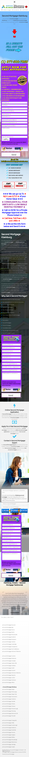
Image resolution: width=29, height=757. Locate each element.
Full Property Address (8, 347)
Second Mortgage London (9, 677)
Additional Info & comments (9, 373)
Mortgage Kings (5, 752)
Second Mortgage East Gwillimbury (11, 649)
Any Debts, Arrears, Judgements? (11, 367)
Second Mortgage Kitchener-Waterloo (12, 651)
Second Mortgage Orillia (8, 722)
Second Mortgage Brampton (9, 639)
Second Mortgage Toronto (9, 732)
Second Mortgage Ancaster (9, 625)
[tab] (14, 491)
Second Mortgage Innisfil (8, 668)
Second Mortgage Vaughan (9, 734)
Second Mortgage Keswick (9, 670)
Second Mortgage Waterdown (10, 742)
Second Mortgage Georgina (9, 660)
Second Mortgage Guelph (9, 746)
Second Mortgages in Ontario (16, 750)
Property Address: (7, 108)
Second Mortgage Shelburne (9, 727)
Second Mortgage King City (9, 675)
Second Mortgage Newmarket (10, 696)
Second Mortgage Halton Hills (10, 663)
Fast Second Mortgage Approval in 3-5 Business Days (13, 491)
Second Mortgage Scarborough (10, 725)
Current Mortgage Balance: (9, 122)
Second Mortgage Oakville (9, 701)
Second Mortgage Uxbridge (9, 744)
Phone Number (6, 114)
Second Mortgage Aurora (9, 629)
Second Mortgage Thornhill (9, 715)
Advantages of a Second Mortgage (11, 507)
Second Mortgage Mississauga (10, 691)
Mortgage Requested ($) (8, 125)
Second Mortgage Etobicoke (9, 658)
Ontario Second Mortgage (20, 600)
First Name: (5, 102)
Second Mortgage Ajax (8, 627)
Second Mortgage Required (9, 370)
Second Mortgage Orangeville (10, 720)
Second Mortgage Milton (8, 682)
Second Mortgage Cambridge (9, 644)
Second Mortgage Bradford (9, 637)
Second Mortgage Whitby (9, 737)
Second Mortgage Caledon (9, 641)
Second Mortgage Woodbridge (10, 739)
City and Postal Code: (8, 110)
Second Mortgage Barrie (8, 632)
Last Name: (5, 105)
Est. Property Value (7, 360)
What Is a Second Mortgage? (9, 503)
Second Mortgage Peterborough (10, 708)
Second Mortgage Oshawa (9, 706)
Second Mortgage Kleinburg (14, 16)
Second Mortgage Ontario (9, 703)
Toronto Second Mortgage (8, 754)
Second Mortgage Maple (8, 689)
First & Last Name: (7, 344)
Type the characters (7, 136)
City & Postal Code (7, 350)
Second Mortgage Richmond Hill (10, 713)
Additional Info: (6, 128)
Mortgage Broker (14, 752)
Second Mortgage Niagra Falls (10, 694)
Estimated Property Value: (9, 119)
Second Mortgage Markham (9, 680)
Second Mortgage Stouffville (9, 730)
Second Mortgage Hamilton (9, 665)
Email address (6, 116)
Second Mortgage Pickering (9, 711)
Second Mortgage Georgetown (10, 646)
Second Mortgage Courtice (9, 656)
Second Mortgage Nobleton (9, 699)
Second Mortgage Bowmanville (10, 634)
